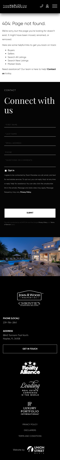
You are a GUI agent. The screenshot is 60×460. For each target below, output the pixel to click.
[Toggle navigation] (54, 6)
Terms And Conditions (29, 436)
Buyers (11, 50)
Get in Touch (30, 349)
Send (30, 213)
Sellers (11, 53)
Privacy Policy (25, 192)
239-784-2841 (41, 6)
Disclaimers (30, 430)
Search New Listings (18, 60)
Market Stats (14, 64)
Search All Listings (17, 57)
